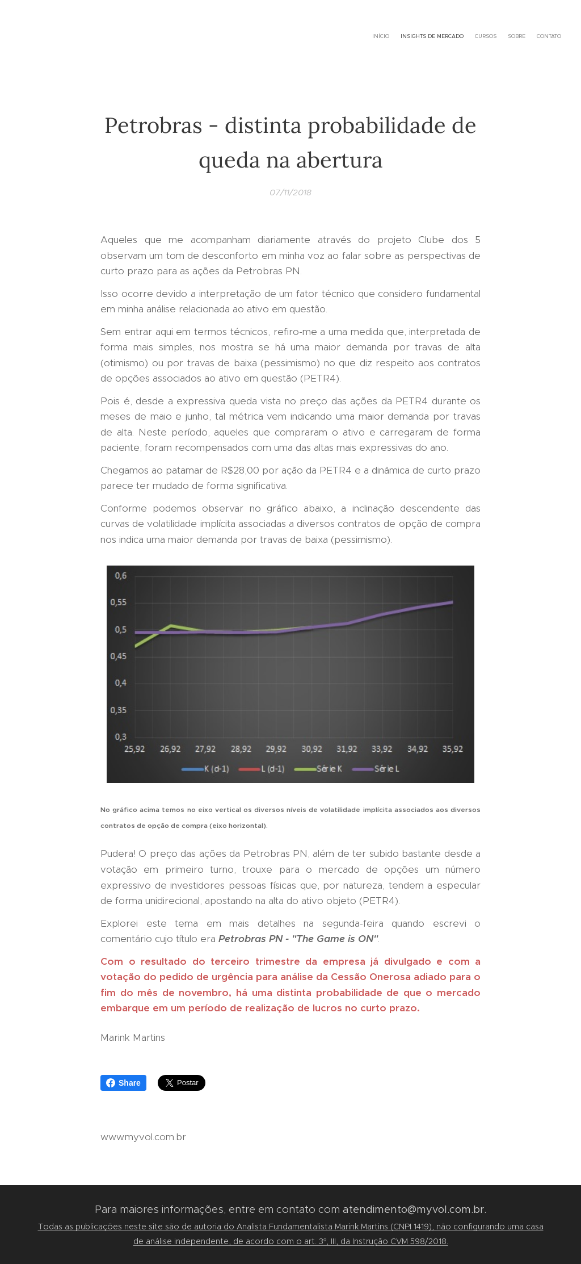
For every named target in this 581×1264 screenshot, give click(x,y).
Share (123, 1082)
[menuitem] (517, 37)
